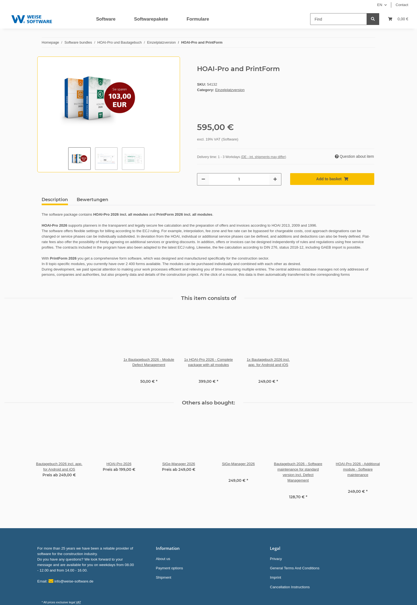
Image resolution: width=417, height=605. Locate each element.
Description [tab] (55, 199)
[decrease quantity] (203, 179)
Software (106, 19)
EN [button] (379, 5)
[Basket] (398, 19)
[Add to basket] (332, 179)
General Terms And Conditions (294, 568)
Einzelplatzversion (229, 90)
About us (163, 559)
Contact (402, 5)
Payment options (169, 568)
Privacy (276, 559)
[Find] (338, 19)
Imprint (275, 577)
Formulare (198, 19)
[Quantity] (239, 179)
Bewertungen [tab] (92, 199)
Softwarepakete (151, 19)
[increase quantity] (275, 179)
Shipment (163, 577)
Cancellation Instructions (290, 587)
